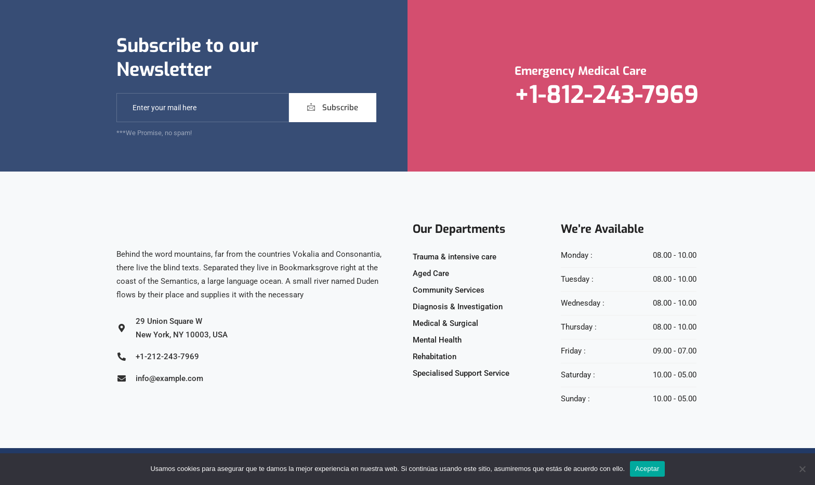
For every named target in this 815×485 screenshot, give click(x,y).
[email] (202, 107)
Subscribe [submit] (332, 107)
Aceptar (647, 469)
